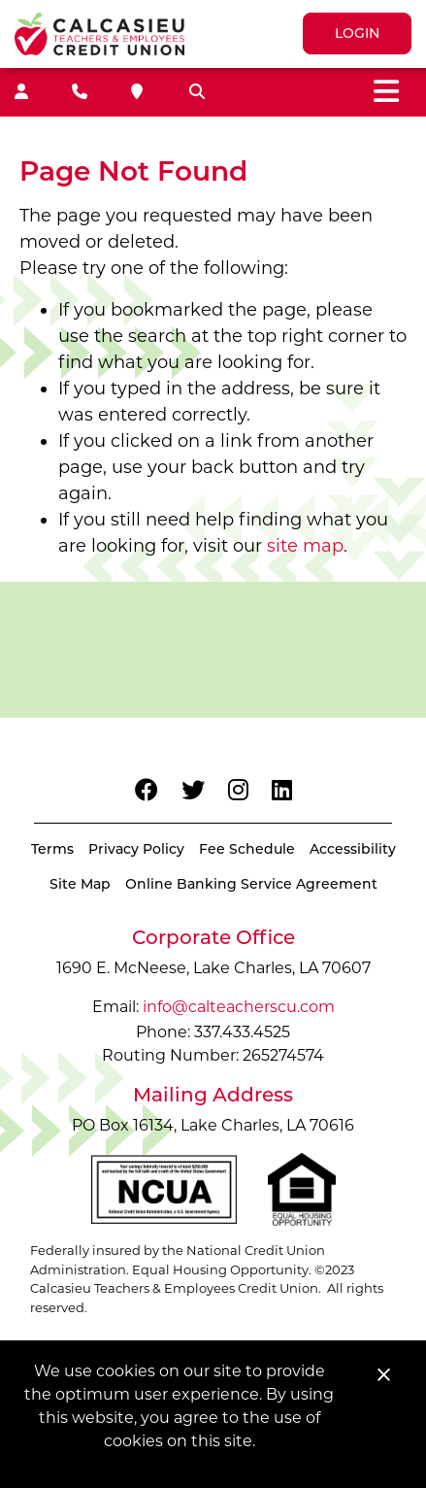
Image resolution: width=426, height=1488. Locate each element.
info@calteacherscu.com (239, 1007)
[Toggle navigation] (386, 92)
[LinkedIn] (282, 790)
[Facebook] (146, 790)
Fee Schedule (247, 849)
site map (305, 546)
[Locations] (137, 92)
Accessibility (353, 849)
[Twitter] (193, 790)
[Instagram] (238, 790)
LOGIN (357, 33)
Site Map (80, 884)
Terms (52, 849)
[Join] (21, 92)
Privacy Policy (136, 849)
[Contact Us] (79, 92)
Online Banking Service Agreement (251, 884)
